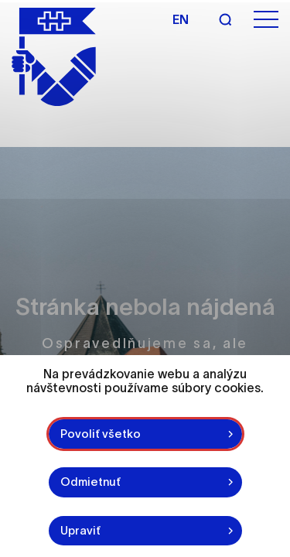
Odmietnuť (90, 481)
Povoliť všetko (100, 433)
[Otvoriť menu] (266, 20)
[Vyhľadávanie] (225, 19)
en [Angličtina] (180, 19)
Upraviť (80, 530)
